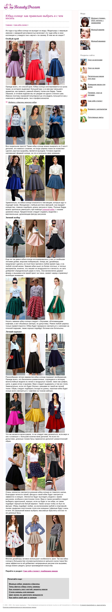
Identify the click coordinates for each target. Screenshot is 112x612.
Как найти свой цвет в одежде (23, 598)
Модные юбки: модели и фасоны (24, 584)
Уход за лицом (94, 68)
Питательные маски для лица (96, 77)
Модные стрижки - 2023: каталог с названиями (98, 20)
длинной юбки (48, 209)
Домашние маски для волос (96, 86)
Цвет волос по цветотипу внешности (26, 595)
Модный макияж (97, 30)
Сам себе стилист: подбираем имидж (40, 571)
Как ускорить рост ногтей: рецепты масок (28, 589)
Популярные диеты (95, 117)
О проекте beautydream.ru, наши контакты (93, 605)
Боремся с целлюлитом (97, 109)
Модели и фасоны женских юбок (22, 102)
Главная (9, 25)
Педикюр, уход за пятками (95, 94)
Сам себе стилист (20, 25)
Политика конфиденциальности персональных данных (19, 607)
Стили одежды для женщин (21, 592)
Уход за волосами (95, 60)
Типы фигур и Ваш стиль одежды (24, 587)
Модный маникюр (98, 41)
